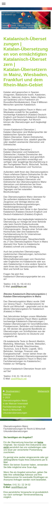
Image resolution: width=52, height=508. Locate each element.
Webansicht (43, 391)
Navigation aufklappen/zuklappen (26, 4)
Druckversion (11, 391)
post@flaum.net (18, 379)
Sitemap (7, 394)
